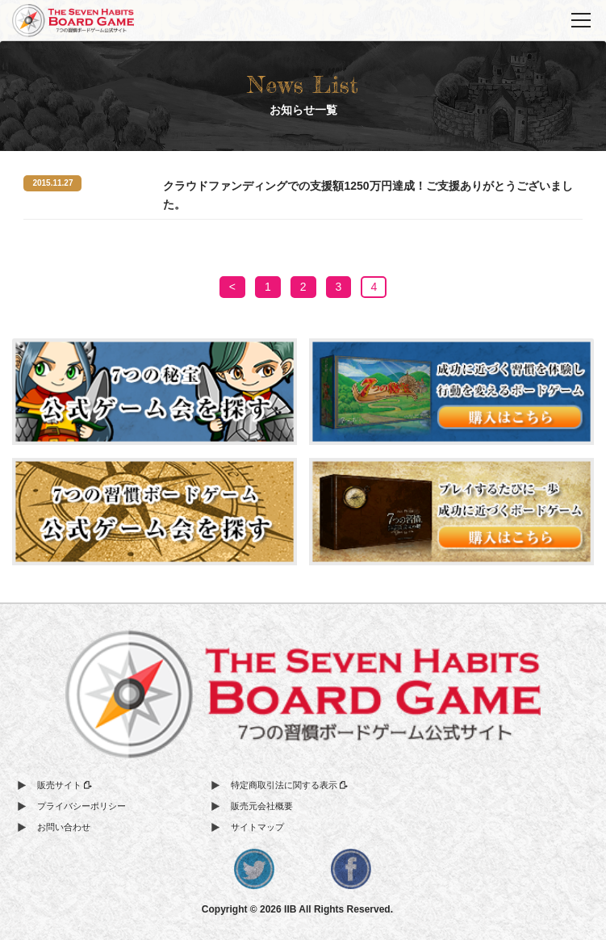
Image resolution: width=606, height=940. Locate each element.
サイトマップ (257, 827)
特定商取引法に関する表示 (289, 785)
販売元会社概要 (262, 806)
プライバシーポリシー (81, 806)
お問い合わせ (63, 827)
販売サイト (64, 785)
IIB (290, 909)
